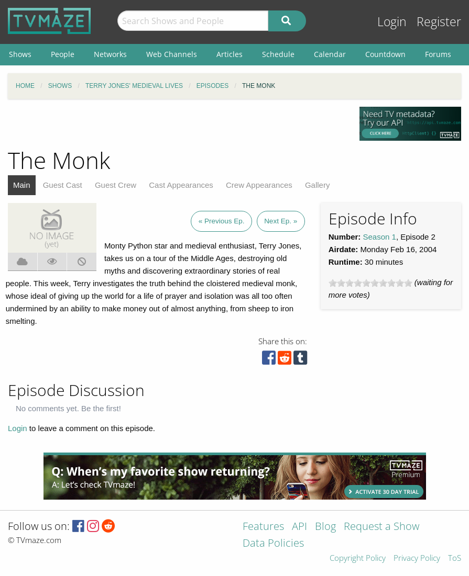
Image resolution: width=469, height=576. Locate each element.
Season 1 (379, 236)
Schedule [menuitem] (278, 54)
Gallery (317, 184)
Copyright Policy (358, 558)
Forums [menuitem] (438, 54)
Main (21, 184)
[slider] (370, 283)
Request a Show (381, 527)
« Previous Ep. (222, 221)
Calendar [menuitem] (330, 54)
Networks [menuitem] (110, 54)
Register (439, 22)
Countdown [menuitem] (385, 54)
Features (263, 527)
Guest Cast (62, 184)
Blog (325, 527)
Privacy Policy (417, 558)
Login (392, 22)
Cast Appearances (181, 184)
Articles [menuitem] (229, 54)
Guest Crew (115, 184)
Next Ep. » (280, 221)
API (299, 527)
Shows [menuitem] (20, 54)
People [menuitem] (62, 54)
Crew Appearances (259, 184)
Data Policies (273, 544)
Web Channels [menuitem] (171, 54)
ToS (454, 558)
